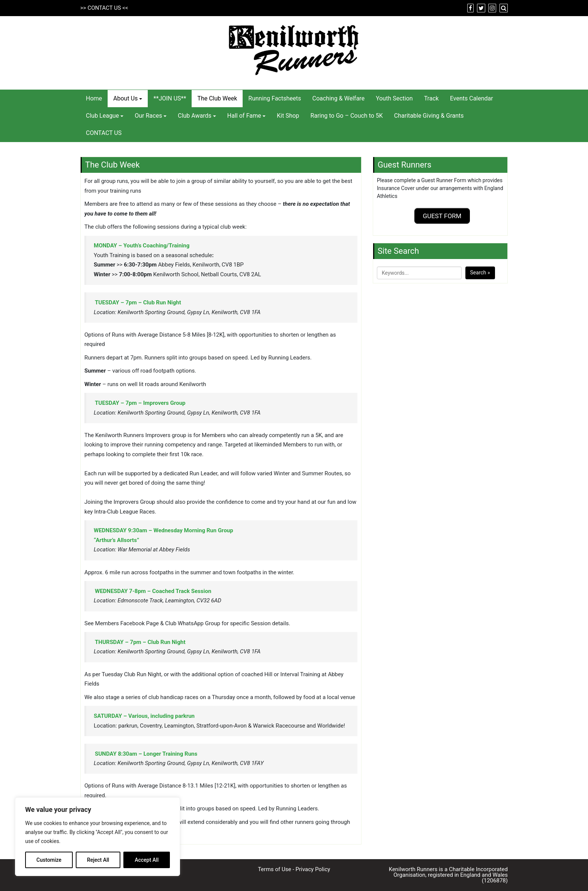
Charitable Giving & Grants (429, 115)
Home (94, 98)
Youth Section (394, 98)
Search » (480, 271)
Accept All (147, 860)
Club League (102, 115)
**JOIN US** (169, 98)
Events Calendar (471, 98)
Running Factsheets (274, 98)
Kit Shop (288, 115)
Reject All (98, 860)
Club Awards (195, 115)
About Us (125, 98)
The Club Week (217, 98)
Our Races (148, 115)
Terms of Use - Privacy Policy (294, 869)
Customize (49, 860)
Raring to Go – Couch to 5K (346, 115)
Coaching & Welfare (338, 98)
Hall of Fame (244, 115)
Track (431, 98)
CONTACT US (104, 7)
